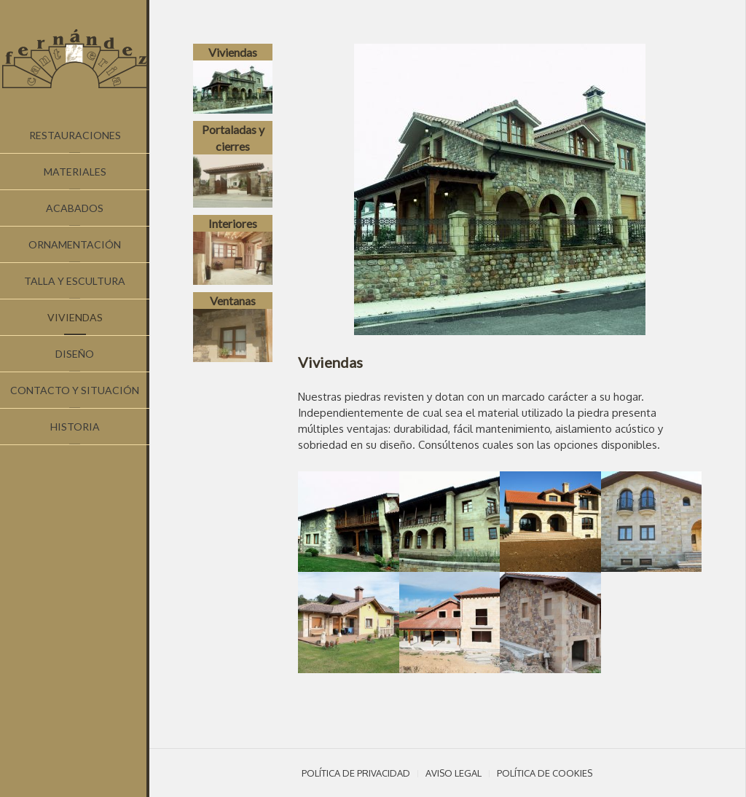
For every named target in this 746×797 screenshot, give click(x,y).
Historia (75, 426)
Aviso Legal (453, 773)
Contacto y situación (74, 390)
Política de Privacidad (356, 773)
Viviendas (75, 317)
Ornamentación (74, 244)
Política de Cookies (544, 773)
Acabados (74, 208)
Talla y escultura (74, 281)
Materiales (75, 171)
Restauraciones (75, 135)
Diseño (74, 354)
